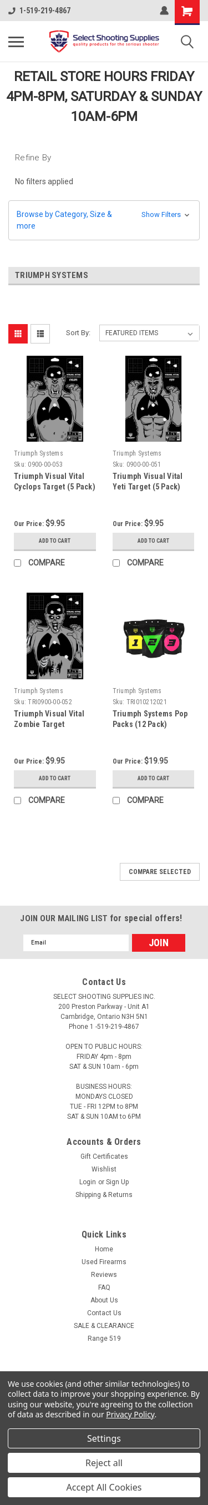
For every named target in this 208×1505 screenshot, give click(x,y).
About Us (104, 1300)
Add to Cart (54, 541)
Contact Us (104, 1313)
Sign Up (117, 1182)
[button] (104, 220)
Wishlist (104, 1169)
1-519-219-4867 (39, 10)
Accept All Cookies (104, 1487)
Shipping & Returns (104, 1195)
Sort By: (78, 333)
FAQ (104, 1287)
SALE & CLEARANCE (104, 1326)
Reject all (104, 1463)
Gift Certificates (104, 1156)
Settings (104, 1438)
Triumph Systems (38, 453)
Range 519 (104, 1338)
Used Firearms (104, 1262)
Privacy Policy (130, 1414)
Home (104, 1249)
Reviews (104, 1275)
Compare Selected (160, 872)
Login (87, 1182)
